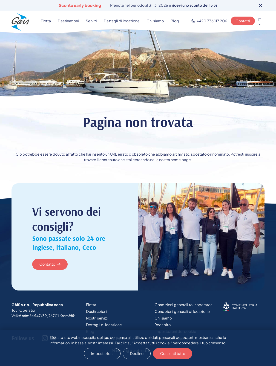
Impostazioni (102, 353)
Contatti (243, 20)
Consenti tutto (172, 353)
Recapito (163, 324)
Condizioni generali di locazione (182, 311)
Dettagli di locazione (122, 20)
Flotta (46, 20)
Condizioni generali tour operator (183, 304)
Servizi (91, 20)
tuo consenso (115, 337)
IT (259, 19)
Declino (137, 353)
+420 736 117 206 (212, 20)
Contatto (47, 264)
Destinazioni (68, 20)
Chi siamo (155, 20)
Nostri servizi (97, 318)
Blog (175, 20)
